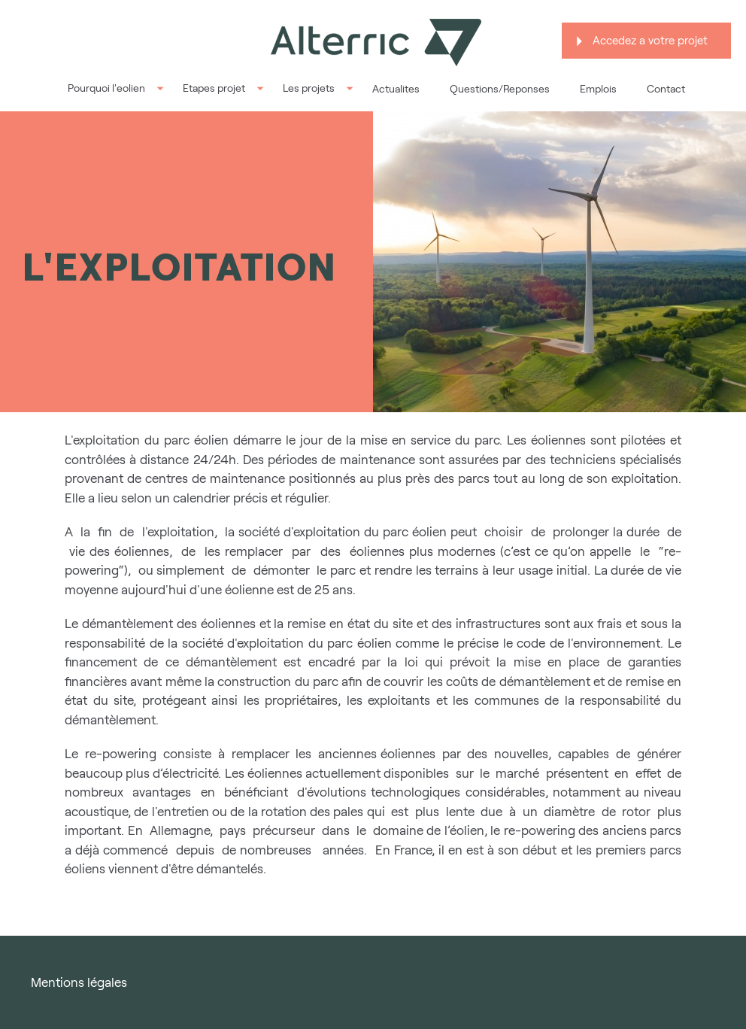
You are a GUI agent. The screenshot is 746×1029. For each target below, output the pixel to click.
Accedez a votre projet (650, 41)
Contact (666, 89)
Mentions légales (79, 982)
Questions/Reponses (500, 89)
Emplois (598, 89)
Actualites (396, 89)
